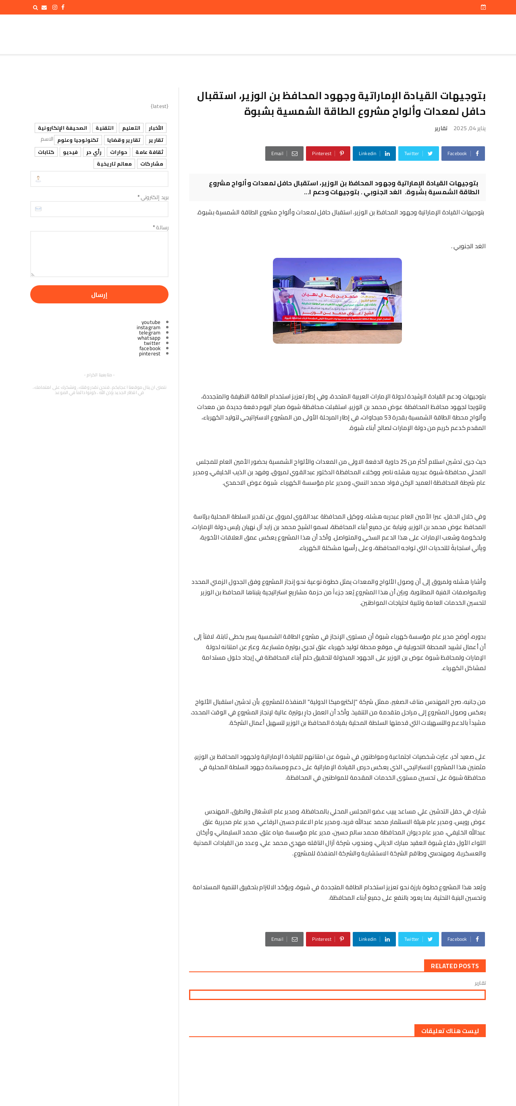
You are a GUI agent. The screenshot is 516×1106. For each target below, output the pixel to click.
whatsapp (149, 337)
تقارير (441, 128)
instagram (149, 327)
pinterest (150, 353)
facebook (150, 348)
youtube (150, 322)
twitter (152, 343)
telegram (150, 332)
